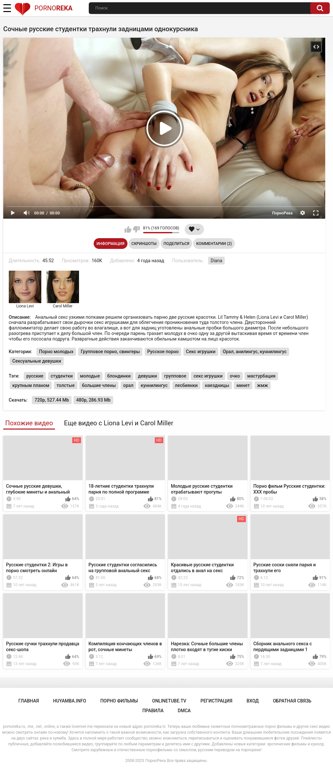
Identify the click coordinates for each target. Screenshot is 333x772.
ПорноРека (155, 760)
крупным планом (30, 385)
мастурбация (261, 376)
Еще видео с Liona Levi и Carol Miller (118, 423)
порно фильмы (119, 700)
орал (128, 385)
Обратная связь (292, 700)
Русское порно (163, 351)
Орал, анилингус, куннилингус (254, 351)
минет (243, 385)
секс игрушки (207, 376)
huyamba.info (69, 700)
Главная (28, 700)
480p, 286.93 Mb (93, 400)
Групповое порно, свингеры (110, 351)
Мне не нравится (136, 229)
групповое (175, 376)
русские (34, 376)
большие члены (99, 385)
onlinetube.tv (169, 700)
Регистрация (216, 700)
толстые (66, 385)
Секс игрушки (201, 351)
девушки (147, 376)
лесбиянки (186, 385)
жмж (262, 385)
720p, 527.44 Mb (51, 400)
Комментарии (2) (214, 243)
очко (235, 376)
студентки (62, 376)
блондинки (119, 376)
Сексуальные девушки (36, 361)
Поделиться (176, 243)
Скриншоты (143, 243)
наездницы (217, 385)
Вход (252, 700)
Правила (153, 710)
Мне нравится (128, 229)
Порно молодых (56, 351)
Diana (216, 260)
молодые (90, 376)
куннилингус (154, 385)
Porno (43, 8)
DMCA (184, 710)
